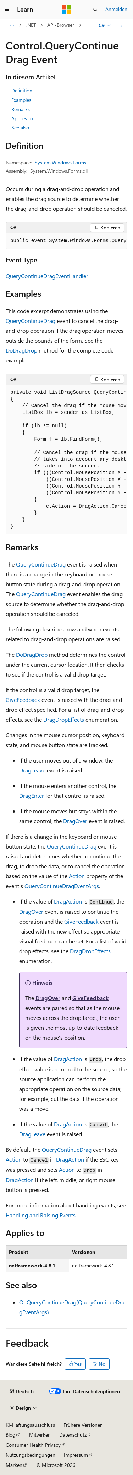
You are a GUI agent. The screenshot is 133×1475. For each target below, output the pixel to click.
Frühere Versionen (83, 1424)
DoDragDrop (21, 350)
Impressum (76, 1454)
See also (20, 127)
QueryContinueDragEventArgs (61, 885)
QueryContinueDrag (30, 320)
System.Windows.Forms (60, 162)
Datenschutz (73, 1434)
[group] (66, 241)
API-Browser (60, 25)
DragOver (75, 821)
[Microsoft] (66, 9)
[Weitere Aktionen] (121, 25)
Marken (14, 1465)
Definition (21, 90)
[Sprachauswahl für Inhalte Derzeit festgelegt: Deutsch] (22, 1391)
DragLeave (32, 770)
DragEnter (31, 795)
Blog (10, 1434)
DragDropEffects (63, 719)
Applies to (22, 118)
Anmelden (116, 9)
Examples (21, 100)
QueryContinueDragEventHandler (47, 276)
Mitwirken (40, 1434)
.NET (31, 25)
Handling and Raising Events (41, 1215)
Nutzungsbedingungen (30, 1454)
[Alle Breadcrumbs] (12, 25)
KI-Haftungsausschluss (30, 1424)
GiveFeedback (23, 699)
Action (77, 876)
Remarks (20, 109)
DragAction (68, 901)
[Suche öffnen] (95, 9)
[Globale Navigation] (7, 9)
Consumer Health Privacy (33, 1445)
